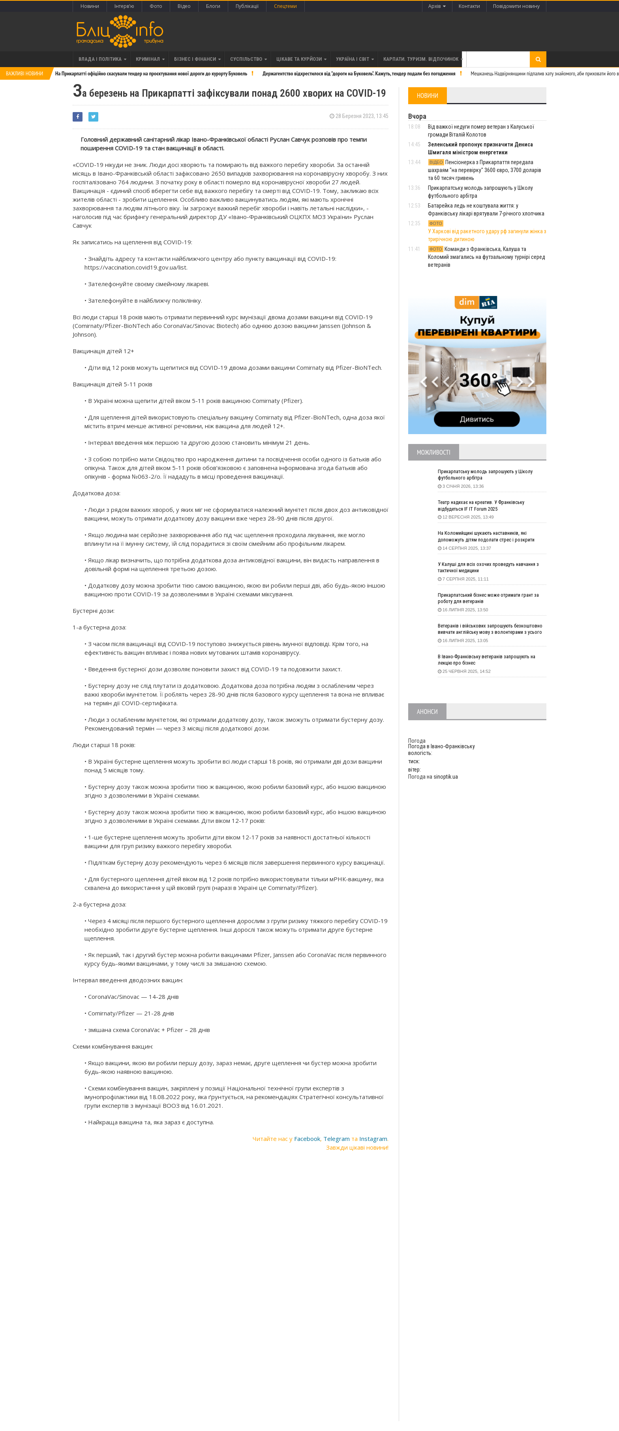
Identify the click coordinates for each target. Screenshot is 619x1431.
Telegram (336, 1137)
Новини (90, 6)
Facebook (307, 1137)
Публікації (247, 6)
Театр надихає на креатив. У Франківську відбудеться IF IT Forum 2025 (486, 506)
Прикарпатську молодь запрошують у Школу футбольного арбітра (490, 475)
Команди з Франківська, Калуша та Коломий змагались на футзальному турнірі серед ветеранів (486, 257)
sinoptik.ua (445, 776)
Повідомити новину (515, 6)
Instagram (373, 1137)
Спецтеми (285, 6)
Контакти (466, 6)
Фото (156, 6)
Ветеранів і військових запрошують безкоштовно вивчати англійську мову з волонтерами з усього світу (485, 630)
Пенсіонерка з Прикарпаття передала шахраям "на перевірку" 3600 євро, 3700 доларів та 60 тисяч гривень (484, 170)
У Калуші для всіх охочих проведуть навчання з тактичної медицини (491, 568)
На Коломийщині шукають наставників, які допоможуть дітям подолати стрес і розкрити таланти (492, 537)
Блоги (213, 6)
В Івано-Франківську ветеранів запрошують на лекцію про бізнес (492, 660)
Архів (431, 6)
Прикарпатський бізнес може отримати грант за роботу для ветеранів (491, 599)
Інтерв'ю (124, 6)
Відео (184, 6)
